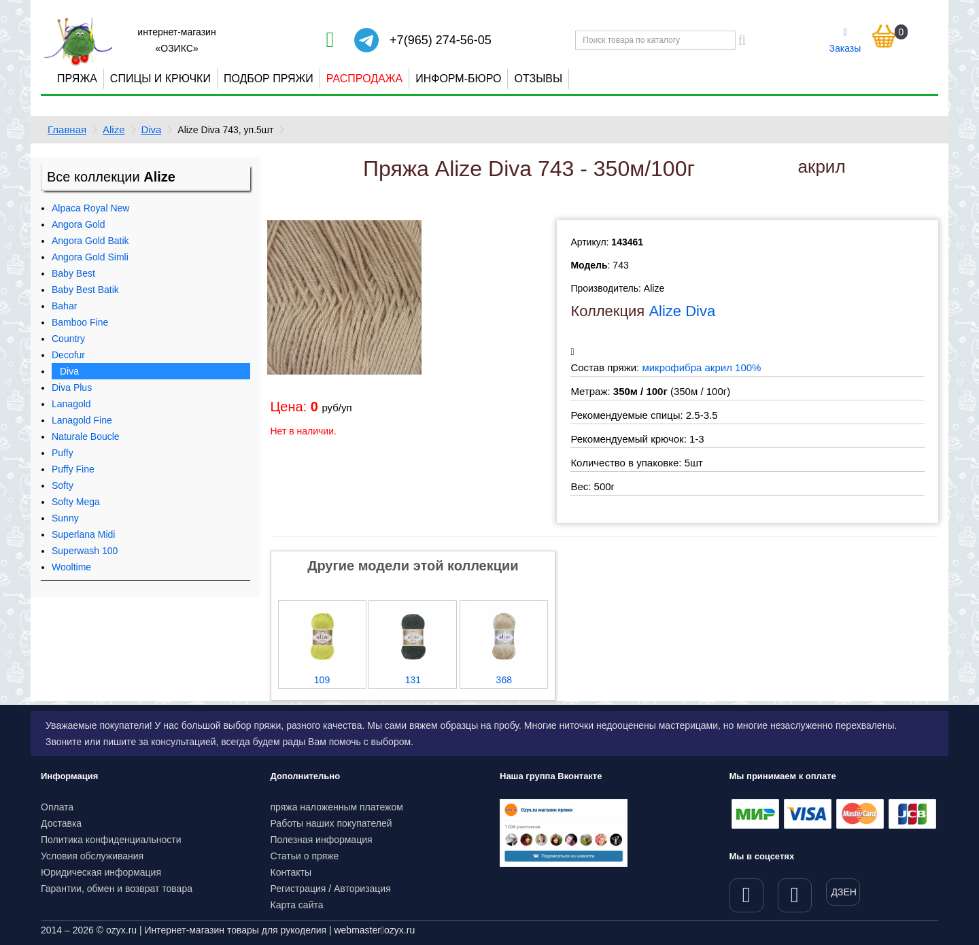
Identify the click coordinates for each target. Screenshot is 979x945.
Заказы (845, 41)
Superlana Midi (83, 534)
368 (504, 679)
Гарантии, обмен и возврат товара (116, 888)
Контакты (291, 872)
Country (68, 338)
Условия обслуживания (92, 855)
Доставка (61, 823)
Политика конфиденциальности (111, 839)
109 (322, 679)
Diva (151, 129)
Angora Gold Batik (90, 240)
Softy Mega (76, 501)
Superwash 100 (85, 550)
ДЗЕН (844, 892)
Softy (62, 485)
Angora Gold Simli (90, 257)
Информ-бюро (458, 78)
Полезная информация (322, 839)
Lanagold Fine (82, 420)
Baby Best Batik (85, 289)
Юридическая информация (101, 872)
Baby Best (73, 273)
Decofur (68, 354)
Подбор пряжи (268, 78)
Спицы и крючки (160, 78)
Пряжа (77, 78)
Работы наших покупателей (331, 823)
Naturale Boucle (86, 436)
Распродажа (364, 78)
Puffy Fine (73, 469)
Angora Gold (78, 224)
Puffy (62, 452)
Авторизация (362, 888)
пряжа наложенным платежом (337, 807)
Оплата (57, 807)
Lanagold (71, 403)
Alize (114, 129)
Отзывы (538, 78)
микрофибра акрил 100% (701, 367)
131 (413, 679)
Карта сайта (297, 904)
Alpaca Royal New (90, 208)
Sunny (65, 518)
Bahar (64, 305)
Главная (67, 129)
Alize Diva (682, 311)
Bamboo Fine (80, 322)
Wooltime (71, 567)
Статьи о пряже (305, 855)
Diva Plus (72, 387)
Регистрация (298, 888)
